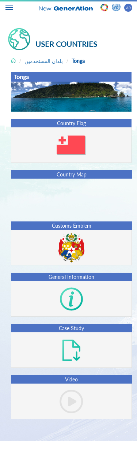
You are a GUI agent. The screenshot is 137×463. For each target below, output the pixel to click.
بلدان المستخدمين (43, 61)
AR (128, 7)
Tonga (78, 61)
